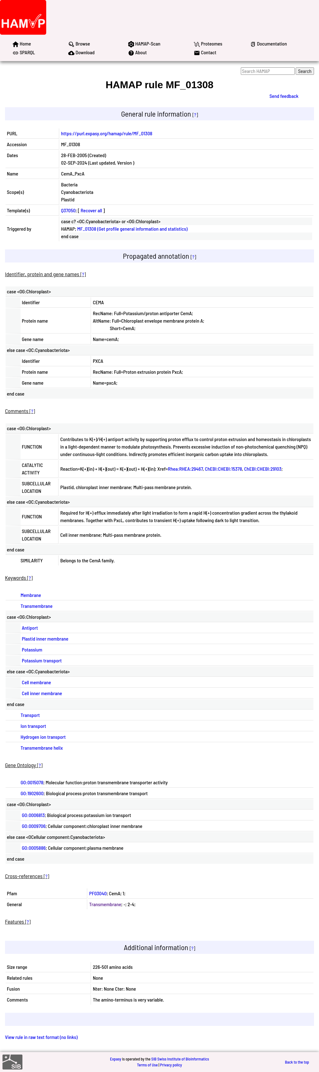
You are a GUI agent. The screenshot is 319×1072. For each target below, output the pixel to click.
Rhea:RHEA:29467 (185, 469)
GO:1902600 (32, 793)
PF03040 (98, 893)
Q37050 (68, 210)
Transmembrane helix (42, 748)
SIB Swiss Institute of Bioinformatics (180, 1058)
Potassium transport (42, 660)
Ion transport (33, 726)
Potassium (32, 649)
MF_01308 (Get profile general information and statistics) (132, 229)
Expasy (115, 1058)
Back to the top (297, 1062)
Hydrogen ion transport (43, 737)
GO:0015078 (32, 782)
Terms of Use (147, 1064)
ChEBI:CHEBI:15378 (223, 469)
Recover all (91, 210)
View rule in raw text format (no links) (41, 1037)
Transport (30, 715)
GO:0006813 (33, 815)
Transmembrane (37, 606)
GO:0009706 (33, 826)
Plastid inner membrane (45, 639)
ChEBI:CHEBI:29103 (263, 469)
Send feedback (283, 96)
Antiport (30, 628)
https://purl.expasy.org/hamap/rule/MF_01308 (106, 133)
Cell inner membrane (42, 693)
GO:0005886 (34, 848)
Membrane (31, 595)
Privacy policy (171, 1064)
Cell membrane (36, 682)
